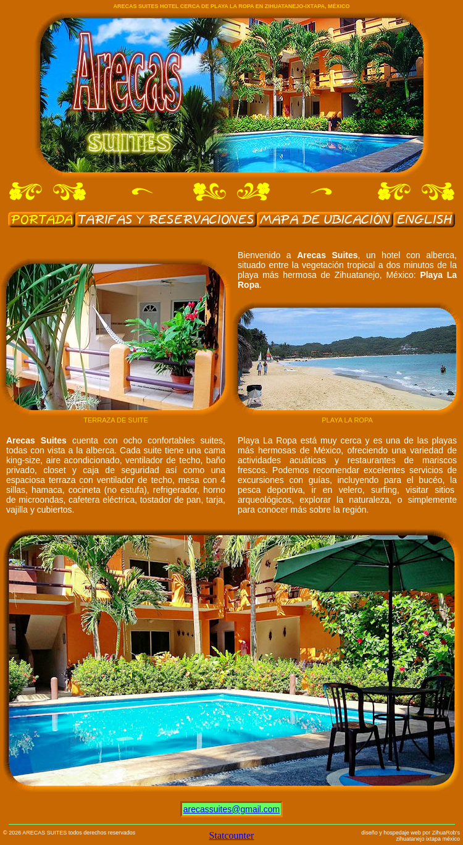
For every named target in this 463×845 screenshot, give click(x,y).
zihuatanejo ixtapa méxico (428, 839)
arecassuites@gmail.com (231, 809)
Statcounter (231, 835)
